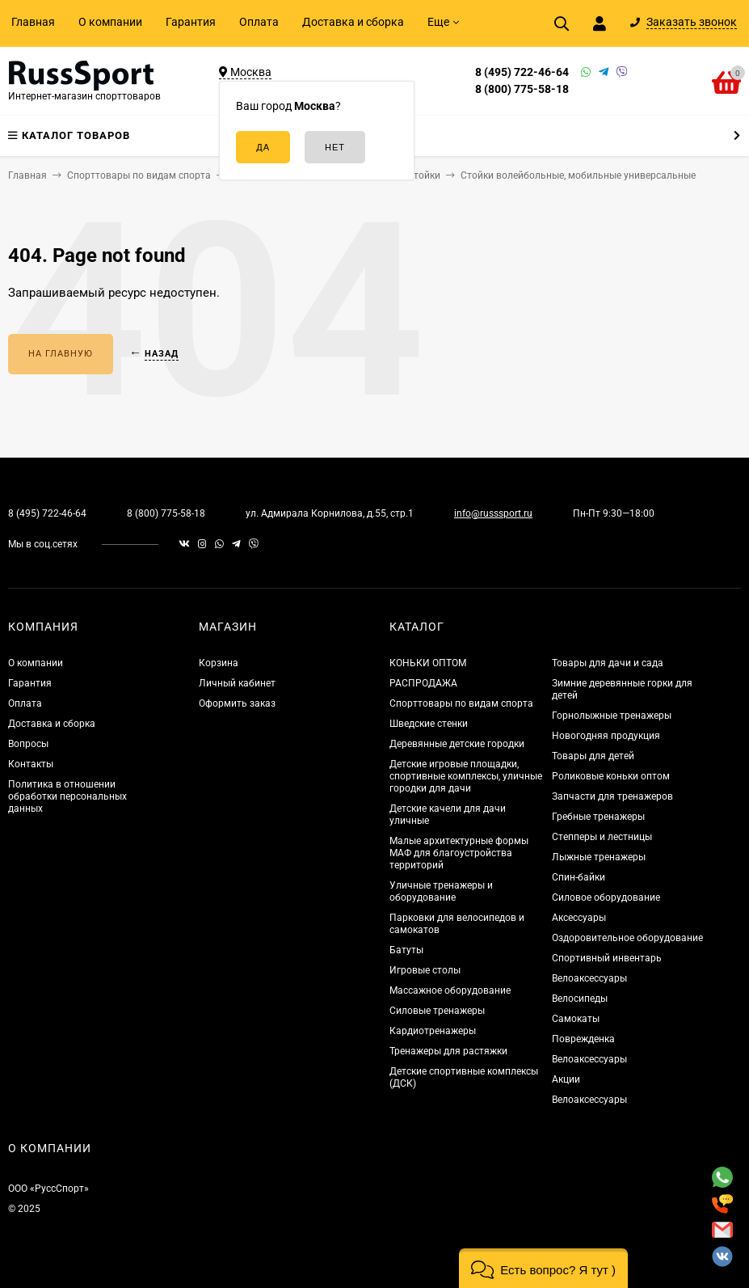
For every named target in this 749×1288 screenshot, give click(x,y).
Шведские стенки (428, 723)
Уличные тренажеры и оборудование (441, 891)
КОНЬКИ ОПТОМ (427, 663)
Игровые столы (425, 970)
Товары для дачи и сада (607, 663)
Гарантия (191, 21)
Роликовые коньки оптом (611, 776)
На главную (60, 353)
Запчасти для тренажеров (612, 796)
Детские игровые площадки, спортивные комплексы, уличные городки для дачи (465, 776)
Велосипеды (580, 998)
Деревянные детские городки (456, 744)
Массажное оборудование (450, 990)
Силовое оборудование (606, 897)
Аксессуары (579, 917)
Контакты (30, 764)
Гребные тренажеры (598, 816)
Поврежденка (583, 1039)
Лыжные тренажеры (599, 857)
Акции (566, 1079)
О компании (110, 21)
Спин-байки (578, 877)
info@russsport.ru (493, 513)
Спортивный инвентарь (607, 958)
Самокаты (576, 1018)
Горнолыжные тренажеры (611, 715)
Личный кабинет (237, 683)
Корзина (218, 663)
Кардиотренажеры (432, 1031)
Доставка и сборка (353, 21)
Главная (33, 21)
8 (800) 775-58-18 (522, 88)
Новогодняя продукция (606, 735)
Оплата (259, 21)
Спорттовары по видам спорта (461, 703)
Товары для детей (593, 756)
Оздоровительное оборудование (627, 938)
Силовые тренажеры (437, 1010)
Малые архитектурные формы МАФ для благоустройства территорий (458, 853)
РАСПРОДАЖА (423, 683)
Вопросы (28, 744)
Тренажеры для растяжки (448, 1051)
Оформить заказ (237, 703)
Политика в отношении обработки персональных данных (67, 796)
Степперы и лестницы (602, 836)
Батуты (406, 950)
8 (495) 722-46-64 (522, 71)
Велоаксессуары (589, 978)
